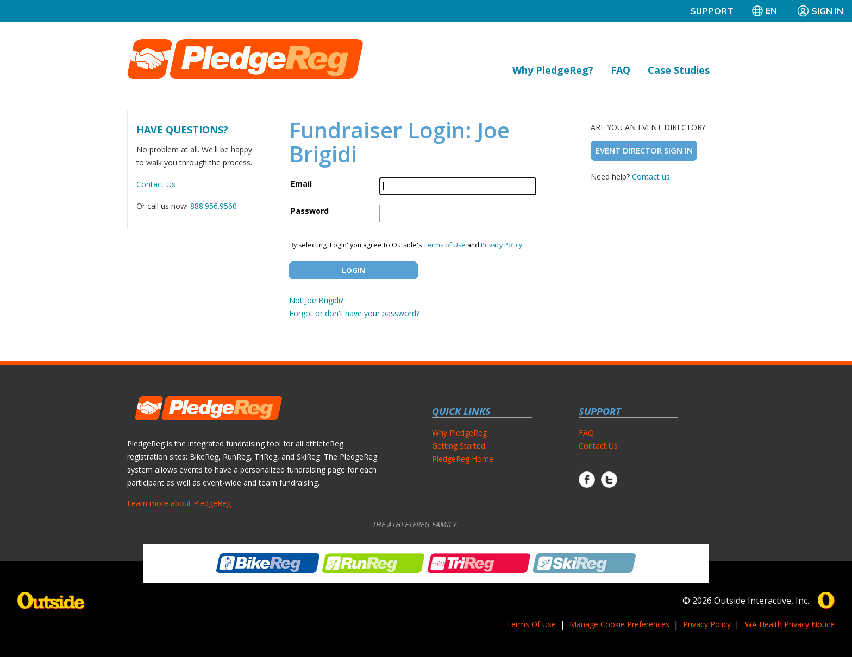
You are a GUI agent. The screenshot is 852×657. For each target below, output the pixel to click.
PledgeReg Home (462, 459)
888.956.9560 (213, 206)
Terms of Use (444, 245)
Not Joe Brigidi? (316, 300)
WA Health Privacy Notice (790, 624)
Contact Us (156, 184)
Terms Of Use (531, 624)
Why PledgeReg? (552, 69)
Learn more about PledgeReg (179, 503)
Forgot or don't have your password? (354, 313)
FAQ (620, 69)
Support (712, 10)
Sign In (820, 10)
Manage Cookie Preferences (619, 624)
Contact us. (652, 176)
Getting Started (458, 446)
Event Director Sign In (644, 150)
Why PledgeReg (459, 433)
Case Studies (679, 69)
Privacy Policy (501, 245)
